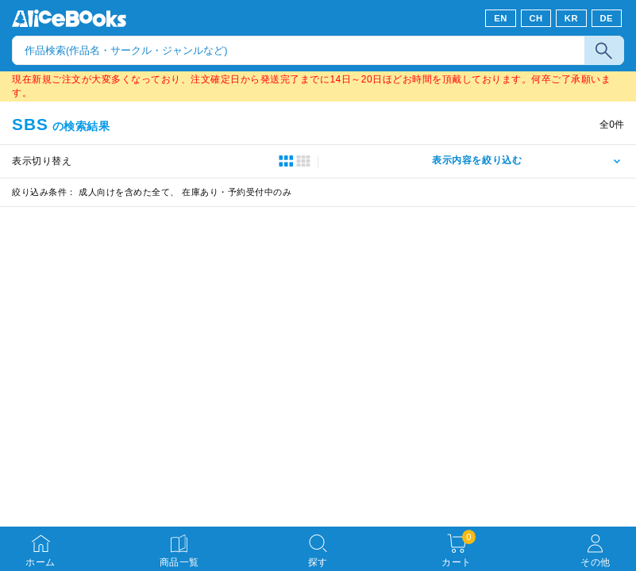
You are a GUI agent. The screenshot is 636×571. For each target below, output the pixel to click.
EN (500, 18)
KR (571, 18)
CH (535, 18)
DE (607, 18)
